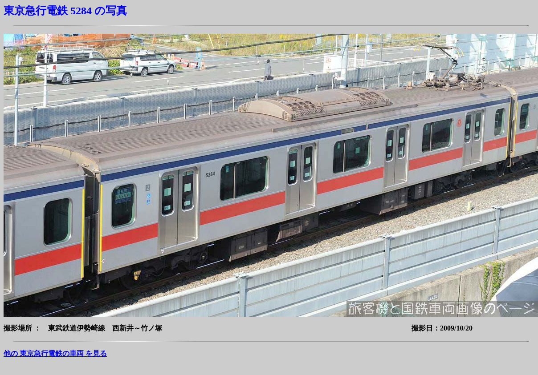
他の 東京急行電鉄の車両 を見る (55, 353)
